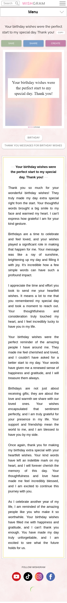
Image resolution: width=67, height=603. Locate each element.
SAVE (11, 43)
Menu (46, 12)
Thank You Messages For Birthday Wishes (33, 145)
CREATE (55, 43)
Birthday (34, 138)
